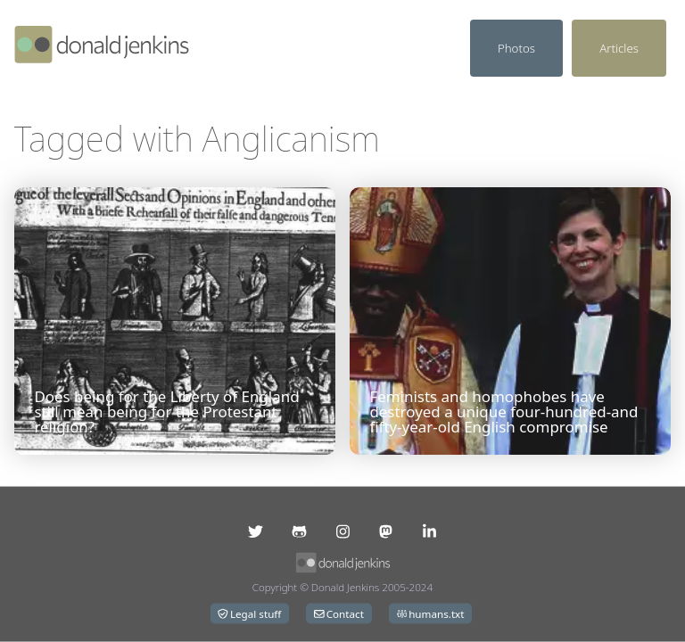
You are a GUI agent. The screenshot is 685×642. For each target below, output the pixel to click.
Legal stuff (249, 614)
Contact (339, 614)
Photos (516, 48)
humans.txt (431, 614)
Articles (619, 48)
